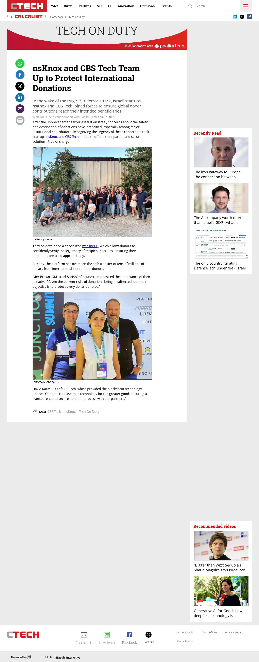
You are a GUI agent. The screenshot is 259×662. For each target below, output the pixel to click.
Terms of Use (209, 632)
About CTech (185, 632)
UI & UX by (62, 657)
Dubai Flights (185, 641)
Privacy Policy (233, 632)
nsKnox (70, 411)
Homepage (57, 17)
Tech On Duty (89, 411)
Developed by (21, 657)
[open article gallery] (92, 192)
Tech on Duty (77, 17)
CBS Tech (54, 411)
